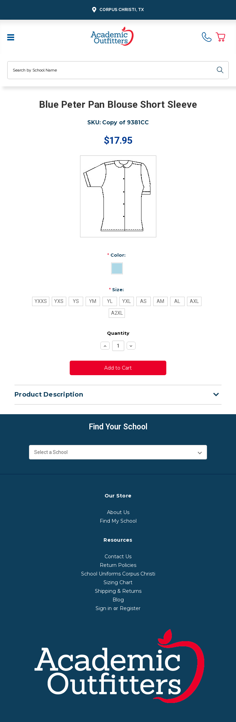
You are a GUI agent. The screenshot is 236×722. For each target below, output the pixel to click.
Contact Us (118, 556)
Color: (116, 255)
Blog (118, 600)
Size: (116, 289)
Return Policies (118, 565)
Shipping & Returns (118, 591)
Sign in (104, 608)
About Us (118, 512)
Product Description (116, 394)
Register (130, 608)
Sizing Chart (118, 582)
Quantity (118, 333)
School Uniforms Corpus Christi (118, 574)
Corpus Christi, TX (117, 9)
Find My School (118, 521)
